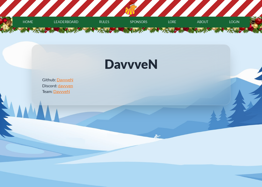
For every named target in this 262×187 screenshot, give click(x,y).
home (28, 22)
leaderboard (66, 22)
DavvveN (65, 79)
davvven (65, 85)
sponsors (138, 22)
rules (104, 22)
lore (172, 22)
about (202, 22)
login (234, 22)
